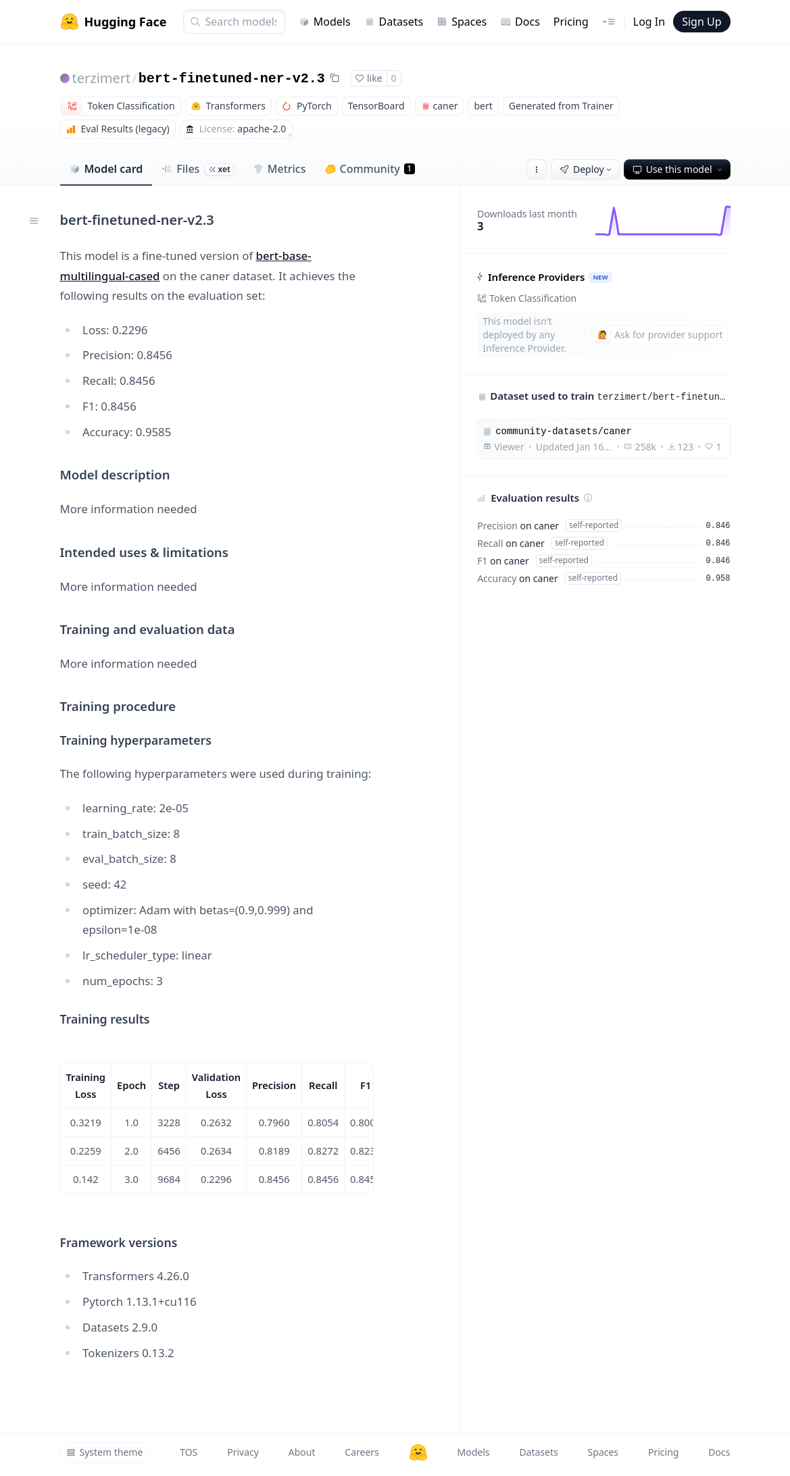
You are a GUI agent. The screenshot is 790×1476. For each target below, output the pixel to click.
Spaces (462, 21)
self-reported (593, 525)
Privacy (243, 1452)
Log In (649, 21)
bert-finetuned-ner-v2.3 (232, 78)
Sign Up (701, 21)
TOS (188, 1452)
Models (325, 21)
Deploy (587, 169)
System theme (104, 1452)
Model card (106, 168)
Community (370, 168)
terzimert (101, 78)
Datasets (394, 21)
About (302, 1452)
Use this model (678, 169)
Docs (520, 21)
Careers (361, 1452)
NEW (600, 277)
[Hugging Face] (418, 1452)
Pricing (571, 21)
